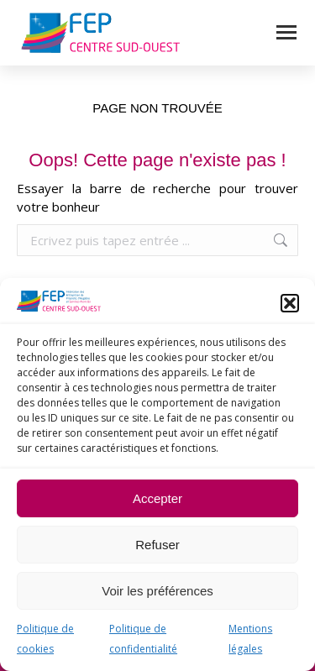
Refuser (157, 544)
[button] (289, 303)
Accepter (157, 498)
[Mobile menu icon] (286, 32)
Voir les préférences (157, 591)
